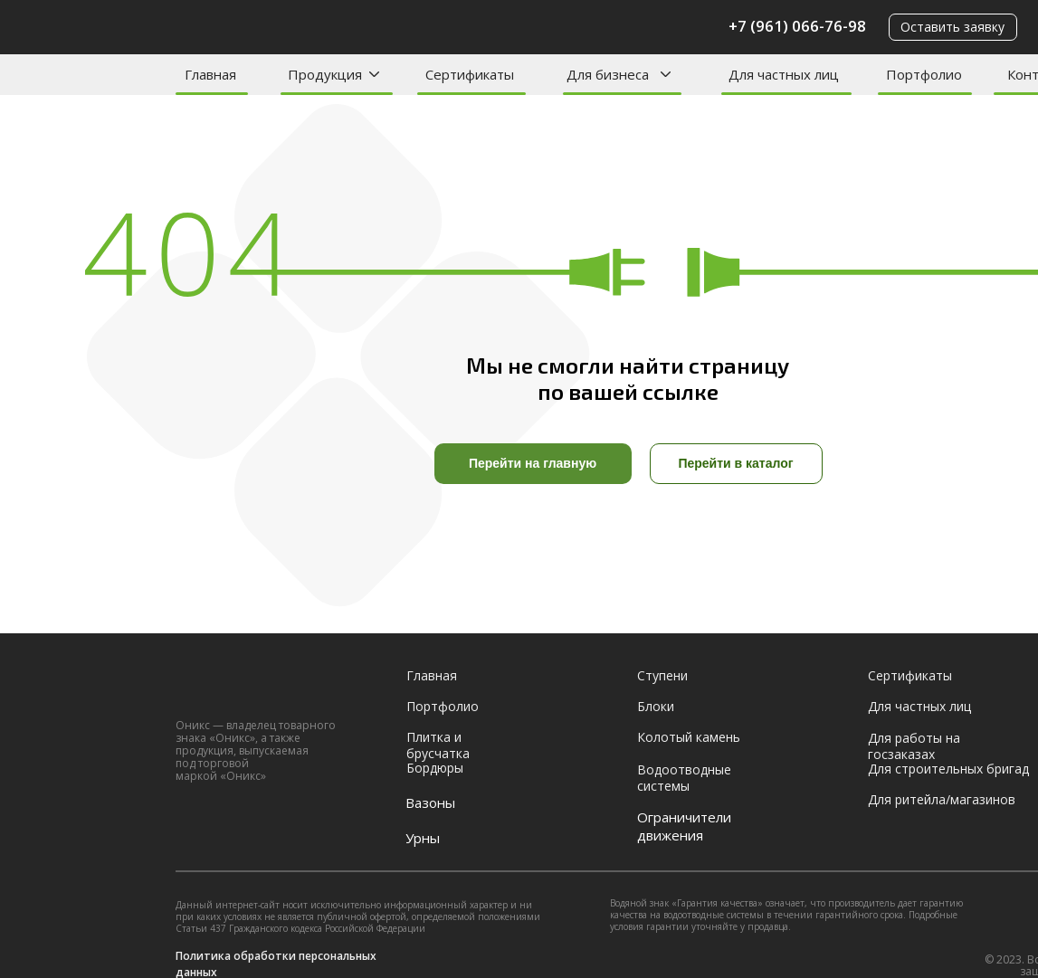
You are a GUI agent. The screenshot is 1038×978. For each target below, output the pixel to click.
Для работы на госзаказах (914, 746)
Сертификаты (469, 74)
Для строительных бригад (948, 768)
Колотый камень (688, 736)
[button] (953, 27)
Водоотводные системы (684, 777)
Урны (422, 838)
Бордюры (434, 767)
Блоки (655, 706)
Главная (210, 74)
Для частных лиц (784, 74)
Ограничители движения (684, 826)
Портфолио (924, 74)
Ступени (662, 675)
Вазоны (430, 802)
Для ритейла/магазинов (941, 799)
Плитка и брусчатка (438, 745)
